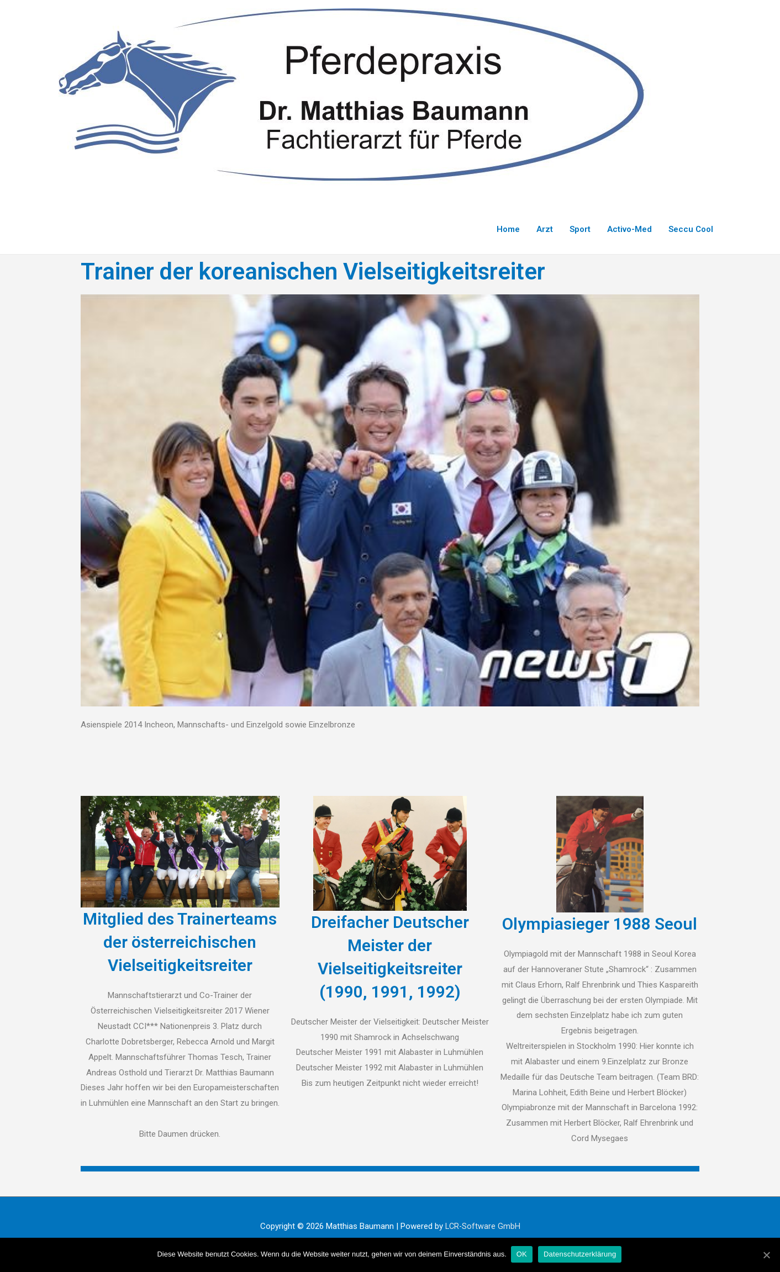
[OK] (766, 1254)
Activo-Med (629, 229)
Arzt (544, 229)
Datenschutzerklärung (581, 1254)
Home (508, 229)
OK (523, 1254)
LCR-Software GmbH (482, 1226)
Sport (580, 229)
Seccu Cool (690, 229)
